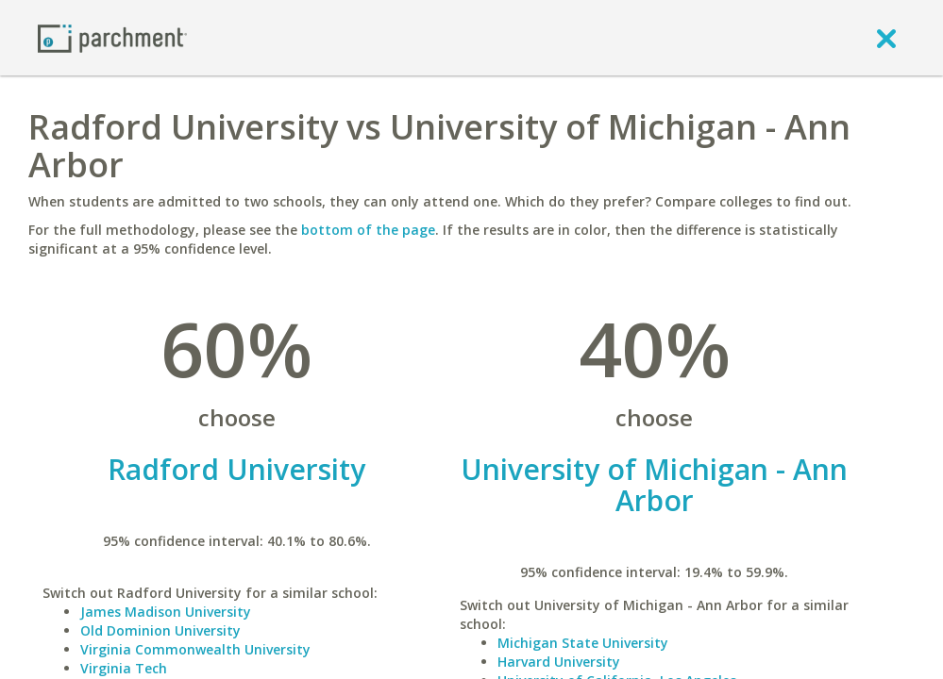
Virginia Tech (123, 668)
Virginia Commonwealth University (195, 649)
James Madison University (165, 612)
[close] (886, 37)
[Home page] (112, 37)
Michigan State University (582, 643)
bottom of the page (368, 230)
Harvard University (558, 662)
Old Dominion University (160, 630)
